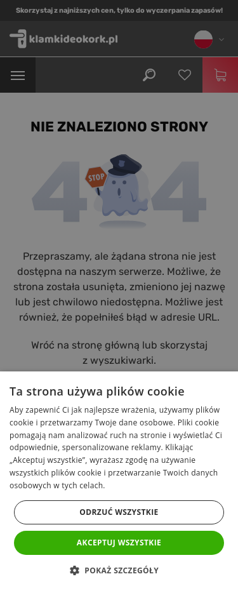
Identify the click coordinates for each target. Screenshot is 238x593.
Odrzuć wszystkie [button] (118, 512)
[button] (119, 570)
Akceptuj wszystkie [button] (119, 542)
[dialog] (119, 296)
